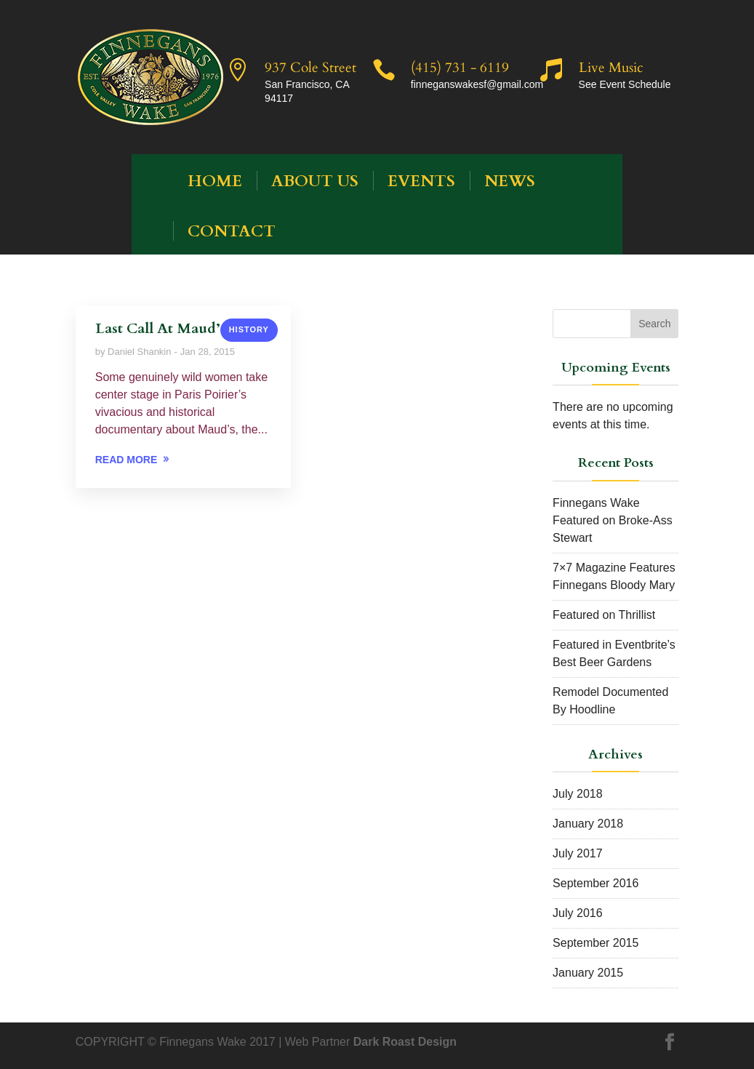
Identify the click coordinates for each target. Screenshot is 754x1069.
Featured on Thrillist (604, 615)
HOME (215, 181)
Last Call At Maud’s (160, 328)
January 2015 (588, 972)
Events (421, 181)
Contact (232, 231)
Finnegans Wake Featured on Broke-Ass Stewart (613, 520)
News (509, 181)
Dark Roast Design (405, 1042)
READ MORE (126, 459)
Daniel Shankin (139, 351)
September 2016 (595, 883)
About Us (314, 181)
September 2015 (595, 943)
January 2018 (588, 823)
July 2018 (578, 794)
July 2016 (578, 913)
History (249, 329)
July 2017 (578, 853)
